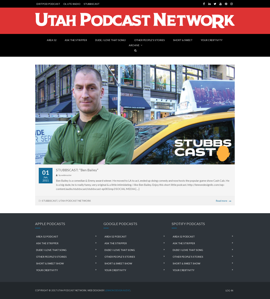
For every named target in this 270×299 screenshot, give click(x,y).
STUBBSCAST (92, 4)
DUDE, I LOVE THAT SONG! (110, 40)
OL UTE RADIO (71, 4)
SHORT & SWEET (183, 40)
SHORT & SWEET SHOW (50, 263)
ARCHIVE (134, 45)
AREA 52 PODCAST (47, 236)
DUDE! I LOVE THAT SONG (51, 250)
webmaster (66, 175)
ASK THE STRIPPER (76, 40)
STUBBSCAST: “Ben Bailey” (77, 170)
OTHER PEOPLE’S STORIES (149, 40)
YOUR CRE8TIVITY (211, 40)
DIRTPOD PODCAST (48, 4)
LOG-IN (229, 291)
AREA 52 (51, 40)
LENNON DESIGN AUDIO (117, 290)
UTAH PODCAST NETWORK (75, 200)
